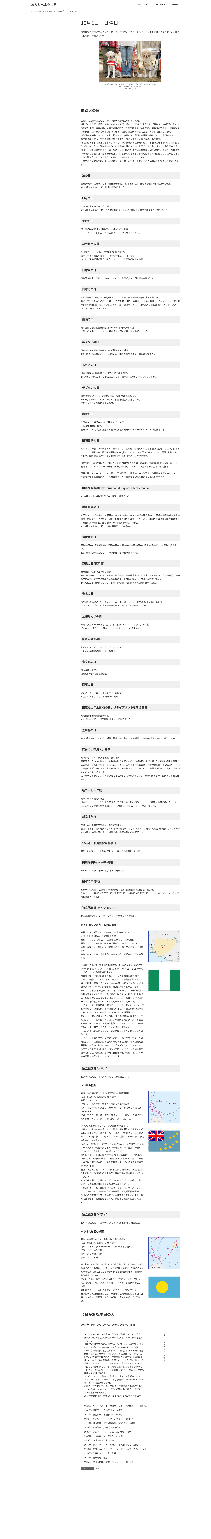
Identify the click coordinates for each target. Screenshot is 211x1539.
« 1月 (33, 176)
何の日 (98, 1468)
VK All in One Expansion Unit (123, 1522)
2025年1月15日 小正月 (41, 114)
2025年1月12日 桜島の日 (42, 139)
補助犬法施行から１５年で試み (130, 87)
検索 (65, 16)
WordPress (91, 1522)
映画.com (164, 1360)
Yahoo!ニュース (130, 89)
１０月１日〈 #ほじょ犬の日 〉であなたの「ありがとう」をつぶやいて (130, 84)
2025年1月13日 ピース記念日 (44, 131)
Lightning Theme (105, 1522)
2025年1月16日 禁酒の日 (42, 107)
